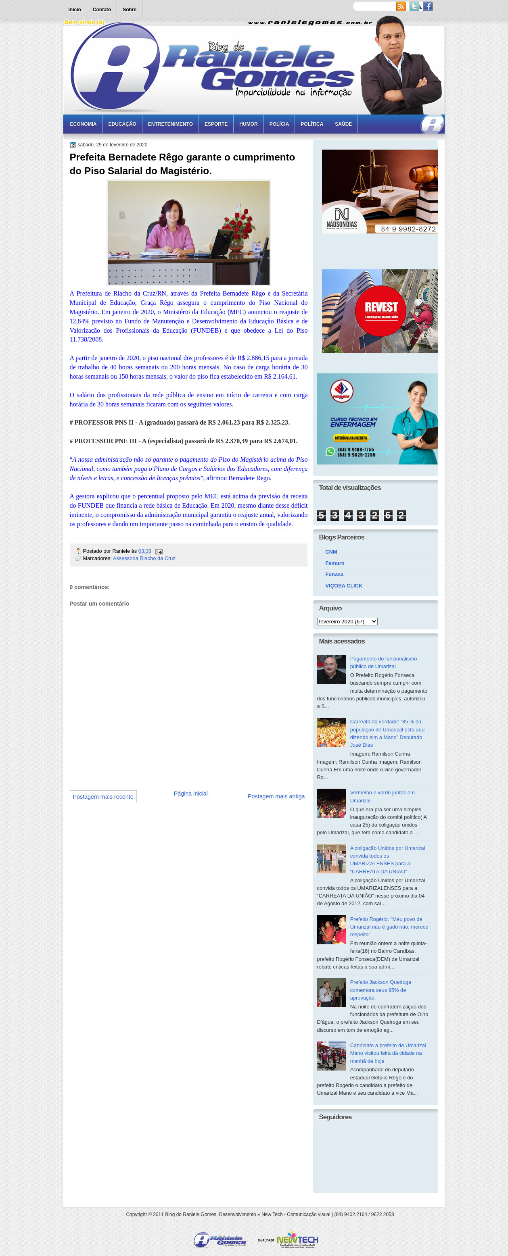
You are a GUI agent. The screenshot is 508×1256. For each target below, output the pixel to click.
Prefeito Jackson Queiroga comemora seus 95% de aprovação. (381, 990)
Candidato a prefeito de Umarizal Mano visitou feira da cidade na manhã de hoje (388, 1053)
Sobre (129, 9)
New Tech (271, 1214)
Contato (102, 9)
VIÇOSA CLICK (344, 586)
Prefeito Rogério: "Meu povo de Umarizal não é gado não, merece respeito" (389, 927)
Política (312, 124)
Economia (83, 124)
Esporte (216, 124)
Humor (248, 124)
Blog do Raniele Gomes (190, 1214)
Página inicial (191, 793)
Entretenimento (170, 124)
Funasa (335, 574)
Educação (122, 124)
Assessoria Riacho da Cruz (144, 558)
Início (75, 9)
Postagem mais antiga (276, 796)
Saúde (343, 124)
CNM (331, 552)
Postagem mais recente (103, 797)
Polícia (279, 124)
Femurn (335, 563)
